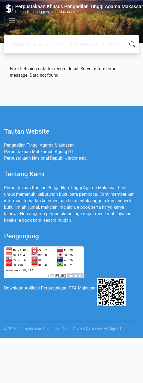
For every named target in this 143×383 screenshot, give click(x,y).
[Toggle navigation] (12, 20)
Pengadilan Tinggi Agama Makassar (39, 145)
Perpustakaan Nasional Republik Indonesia (45, 158)
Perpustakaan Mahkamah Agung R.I (38, 151)
